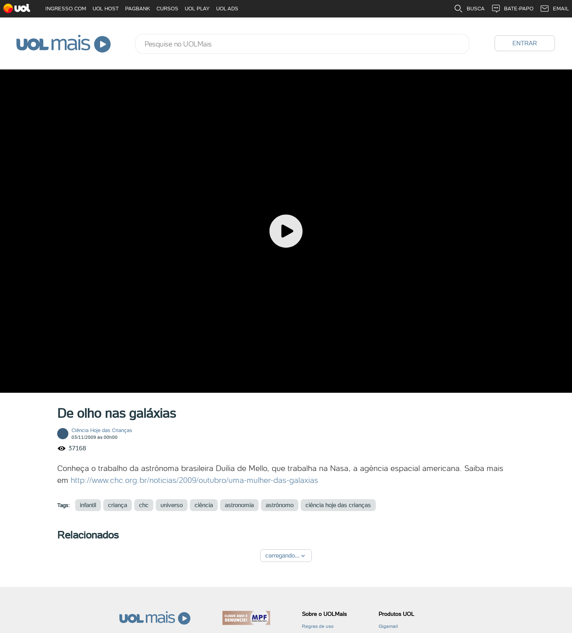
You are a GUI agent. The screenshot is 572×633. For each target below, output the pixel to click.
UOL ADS (227, 9)
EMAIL (554, 8)
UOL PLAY (197, 9)
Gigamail (388, 626)
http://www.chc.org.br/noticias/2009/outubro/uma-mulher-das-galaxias (194, 480)
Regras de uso (318, 626)
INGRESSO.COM (65, 9)
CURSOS (167, 9)
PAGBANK (137, 9)
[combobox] (302, 44)
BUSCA (469, 8)
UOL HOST (106, 9)
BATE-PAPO (512, 8)
